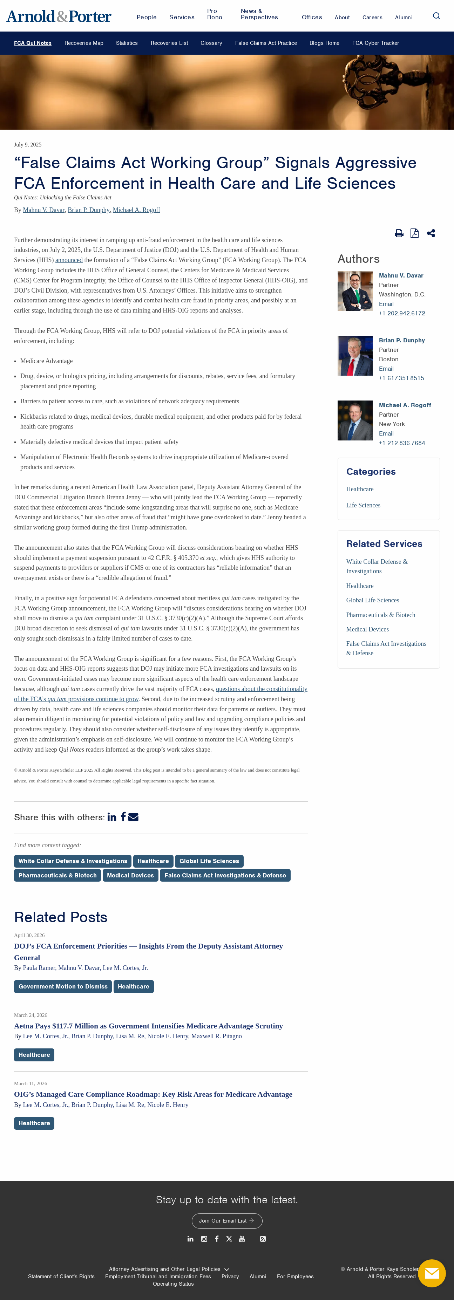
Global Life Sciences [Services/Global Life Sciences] (372, 600)
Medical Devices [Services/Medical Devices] (367, 629)
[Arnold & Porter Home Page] (58, 16)
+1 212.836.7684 (402, 443)
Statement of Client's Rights (61, 1276)
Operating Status (173, 1283)
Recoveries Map (84, 43)
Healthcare (360, 489)
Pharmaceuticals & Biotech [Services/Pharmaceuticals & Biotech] (380, 614)
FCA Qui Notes (33, 43)
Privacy (230, 1276)
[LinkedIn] (113, 817)
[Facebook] (123, 817)
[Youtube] (242, 1239)
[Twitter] (229, 1239)
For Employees (295, 1276)
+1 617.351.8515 (401, 378)
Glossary (211, 43)
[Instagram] (204, 1239)
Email (386, 304)
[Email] (133, 817)
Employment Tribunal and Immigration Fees (158, 1276)
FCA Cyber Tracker (375, 43)
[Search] (436, 16)
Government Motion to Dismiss (63, 986)
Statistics (127, 43)
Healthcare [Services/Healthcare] (360, 585)
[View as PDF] (415, 233)
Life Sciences (363, 505)
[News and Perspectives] (260, 1239)
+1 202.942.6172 (402, 313)
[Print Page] (399, 233)
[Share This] (431, 233)
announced (69, 260)
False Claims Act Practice (266, 43)
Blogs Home (324, 43)
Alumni (258, 1276)
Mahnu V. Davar (44, 209)
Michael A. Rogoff (136, 209)
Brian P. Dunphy (89, 209)
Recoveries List (169, 43)
